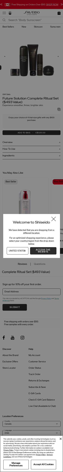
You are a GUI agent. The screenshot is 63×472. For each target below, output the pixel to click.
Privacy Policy (8, 450)
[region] (31, 454)
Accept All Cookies (43, 464)
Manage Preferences (16, 464)
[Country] (17, 250)
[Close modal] (53, 219)
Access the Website (43, 251)
